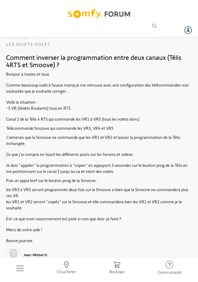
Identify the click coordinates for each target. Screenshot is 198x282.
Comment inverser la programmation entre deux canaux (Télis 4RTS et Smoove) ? (93, 60)
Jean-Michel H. (36, 255)
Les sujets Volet (28, 44)
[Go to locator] (66, 268)
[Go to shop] (117, 268)
